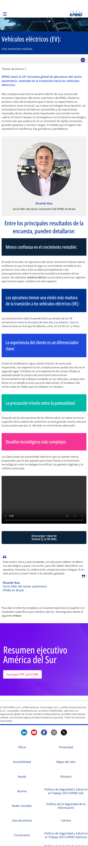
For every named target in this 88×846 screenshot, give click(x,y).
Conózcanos (22, 835)
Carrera (66, 820)
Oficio (22, 747)
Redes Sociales (22, 806)
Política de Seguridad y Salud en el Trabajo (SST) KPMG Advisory (66, 835)
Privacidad (66, 747)
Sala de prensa (22, 820)
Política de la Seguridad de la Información (66, 805)
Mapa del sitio (65, 762)
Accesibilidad (22, 762)
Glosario (66, 776)
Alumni (22, 791)
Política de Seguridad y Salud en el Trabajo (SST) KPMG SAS (66, 791)
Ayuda (22, 776)
